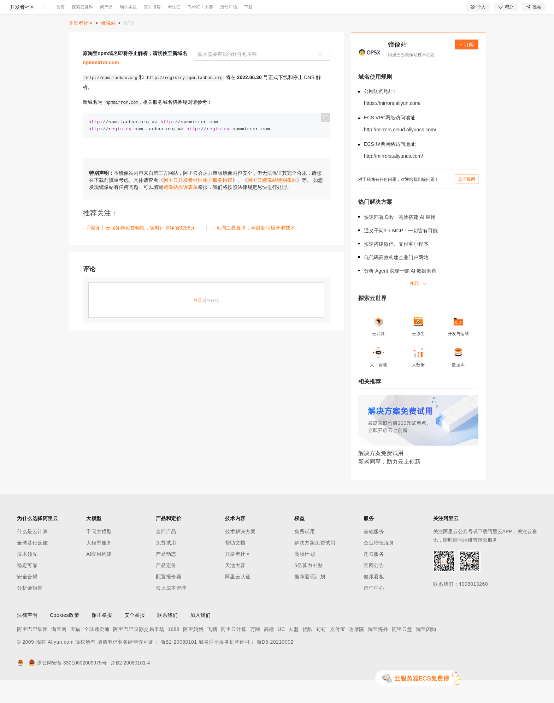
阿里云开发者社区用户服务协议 (197, 202)
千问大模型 (99, 554)
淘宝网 (59, 652)
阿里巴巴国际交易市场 (138, 652)
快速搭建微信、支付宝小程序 (396, 266)
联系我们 (167, 638)
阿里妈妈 (193, 652)
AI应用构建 (99, 576)
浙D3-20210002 (275, 664)
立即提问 (466, 201)
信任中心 (374, 610)
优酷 (307, 652)
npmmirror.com (101, 85)
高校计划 (304, 576)
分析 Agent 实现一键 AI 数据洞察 (400, 293)
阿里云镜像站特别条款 (272, 202)
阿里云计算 (234, 652)
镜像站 (108, 45)
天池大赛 (235, 588)
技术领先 (27, 576)
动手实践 (128, 29)
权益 (136, 11)
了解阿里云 (232, 11)
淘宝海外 (378, 652)
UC (281, 652)
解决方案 (114, 11)
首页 (60, 29)
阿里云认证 (238, 599)
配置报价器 (169, 599)
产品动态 (166, 576)
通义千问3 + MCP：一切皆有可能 (401, 253)
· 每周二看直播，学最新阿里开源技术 (254, 250)
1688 (173, 652)
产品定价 (166, 588)
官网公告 (374, 588)
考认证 (174, 29)
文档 (464, 11)
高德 (269, 652)
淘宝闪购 (426, 652)
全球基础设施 (32, 565)
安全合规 (27, 599)
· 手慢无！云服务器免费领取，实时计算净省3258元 (139, 250)
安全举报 (134, 638)
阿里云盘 (402, 652)
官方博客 (152, 29)
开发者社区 (22, 29)
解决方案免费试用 (314, 565)
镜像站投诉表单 (180, 210)
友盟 (294, 652)
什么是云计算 (32, 554)
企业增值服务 (379, 565)
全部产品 (166, 554)
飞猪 (212, 652)
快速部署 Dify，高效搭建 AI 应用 (400, 240)
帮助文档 (235, 565)
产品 (92, 11)
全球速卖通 (97, 652)
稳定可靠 (27, 588)
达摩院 (356, 652)
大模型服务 (99, 565)
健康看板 (374, 599)
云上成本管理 (171, 610)
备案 (479, 11)
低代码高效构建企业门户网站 (396, 280)
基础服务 (374, 554)
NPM (129, 45)
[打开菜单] (11, 11)
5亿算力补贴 (308, 588)
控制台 (496, 11)
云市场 (172, 11)
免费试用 (166, 565)
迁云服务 (374, 576)
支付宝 (338, 652)
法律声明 (27, 638)
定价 (153, 11)
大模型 (72, 11)
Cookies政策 (64, 638)
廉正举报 (102, 638)
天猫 (75, 652)
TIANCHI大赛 (200, 29)
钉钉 (321, 652)
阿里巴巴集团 (32, 652)
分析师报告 (30, 610)
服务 (208, 11)
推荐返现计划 (309, 599)
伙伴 (191, 11)
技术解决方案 (240, 554)
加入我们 (200, 638)
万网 (255, 652)
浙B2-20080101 (178, 664)
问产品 (106, 29)
